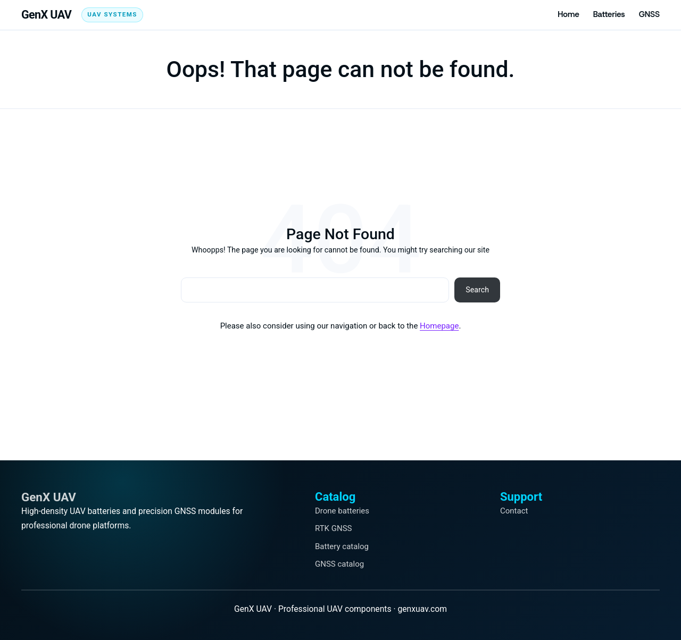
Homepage (439, 326)
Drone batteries (342, 511)
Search (477, 289)
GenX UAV (46, 14)
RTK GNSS (333, 528)
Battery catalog (342, 546)
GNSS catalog (339, 564)
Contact (514, 511)
